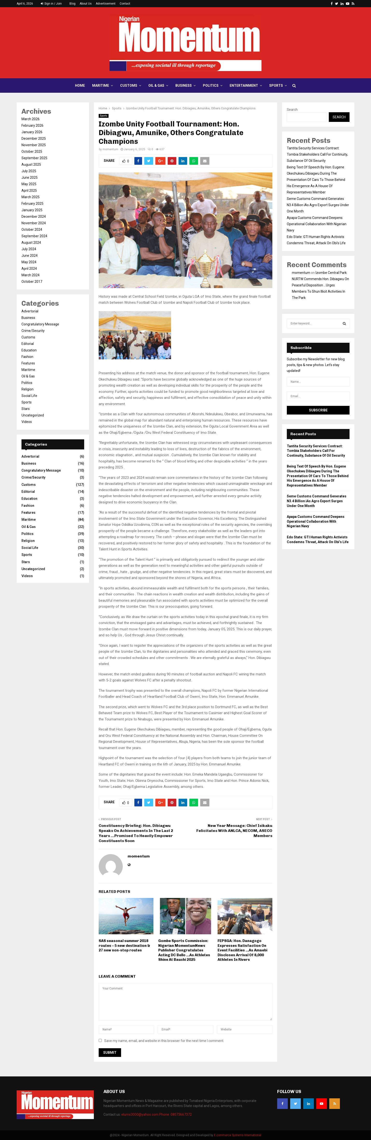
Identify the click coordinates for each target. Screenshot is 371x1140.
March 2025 (30, 197)
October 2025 (31, 151)
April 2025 (29, 190)
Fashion (27, 357)
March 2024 (30, 275)
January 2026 (31, 132)
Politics (211, 85)
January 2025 (31, 210)
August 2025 (31, 164)
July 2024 (28, 249)
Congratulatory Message (40, 324)
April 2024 (29, 268)
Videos (26, 422)
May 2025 (28, 184)
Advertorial (29, 311)
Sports (276, 85)
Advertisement (106, 3)
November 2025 (33, 145)
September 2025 (34, 158)
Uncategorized (32, 415)
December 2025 (33, 138)
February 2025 (32, 203)
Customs (128, 85)
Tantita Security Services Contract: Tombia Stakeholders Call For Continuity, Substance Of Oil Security (317, 154)
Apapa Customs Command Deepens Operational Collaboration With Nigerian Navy (316, 224)
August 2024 (31, 242)
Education (29, 350)
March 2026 (30, 119)
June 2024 (29, 255)
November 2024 (33, 223)
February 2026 (32, 125)
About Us (86, 3)
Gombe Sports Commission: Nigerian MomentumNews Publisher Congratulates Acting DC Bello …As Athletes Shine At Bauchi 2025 (184, 950)
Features (28, 363)
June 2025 (29, 177)
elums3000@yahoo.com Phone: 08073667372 (156, 1114)
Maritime (100, 85)
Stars (25, 409)
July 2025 (28, 171)
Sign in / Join (51, 3)
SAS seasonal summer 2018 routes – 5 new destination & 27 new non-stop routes (124, 945)
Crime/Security (33, 331)
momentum (110, 149)
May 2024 (28, 262)
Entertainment (244, 85)
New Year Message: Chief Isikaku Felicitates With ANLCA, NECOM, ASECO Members (234, 830)
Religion (27, 389)
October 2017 (31, 281)
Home (80, 85)
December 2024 (33, 216)
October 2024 (31, 229)
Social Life (29, 396)
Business (183, 85)
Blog (72, 3)
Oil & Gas (156, 85)
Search (292, 110)
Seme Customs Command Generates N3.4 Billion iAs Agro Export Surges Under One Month (318, 205)
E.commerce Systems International (237, 1135)
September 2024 (34, 236)
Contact (125, 3)
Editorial (27, 344)
